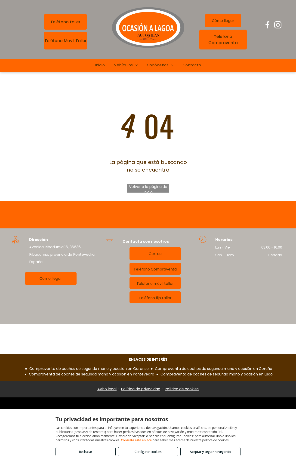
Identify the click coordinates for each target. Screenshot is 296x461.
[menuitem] (99, 65)
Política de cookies (182, 389)
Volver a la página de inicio (148, 188)
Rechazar (85, 451)
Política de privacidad (140, 389)
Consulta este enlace (136, 440)
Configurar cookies (148, 451)
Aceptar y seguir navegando (210, 451)
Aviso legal (107, 389)
